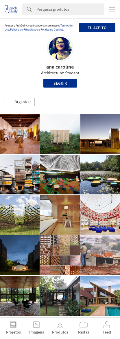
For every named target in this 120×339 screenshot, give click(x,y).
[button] (20, 102)
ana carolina (60, 66)
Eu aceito (97, 27)
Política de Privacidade (24, 29)
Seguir (60, 83)
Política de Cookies (51, 29)
